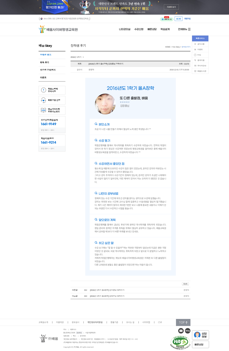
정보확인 (79, 332)
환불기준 (114, 322)
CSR (160, 322)
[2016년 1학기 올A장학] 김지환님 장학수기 (107, 290)
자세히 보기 (171, 7)
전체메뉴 (182, 29)
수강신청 (138, 29)
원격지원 (200, 60)
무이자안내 (201, 66)
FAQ (199, 55)
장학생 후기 (45, 55)
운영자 (91, 70)
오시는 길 (130, 322)
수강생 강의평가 (47, 70)
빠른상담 (152, 29)
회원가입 (187, 18)
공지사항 (200, 44)
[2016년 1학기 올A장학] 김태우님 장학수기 (107, 296)
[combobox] (77, 57)
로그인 (178, 18)
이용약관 (60, 322)
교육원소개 (43, 322)
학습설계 (165, 29)
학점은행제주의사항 (53, 90)
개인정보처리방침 (95, 322)
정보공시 (75, 322)
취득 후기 (44, 62)
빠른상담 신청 (54, 100)
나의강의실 (124, 29)
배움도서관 (201, 71)
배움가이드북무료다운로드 (54, 110)
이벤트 (43, 77)
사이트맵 (146, 322)
